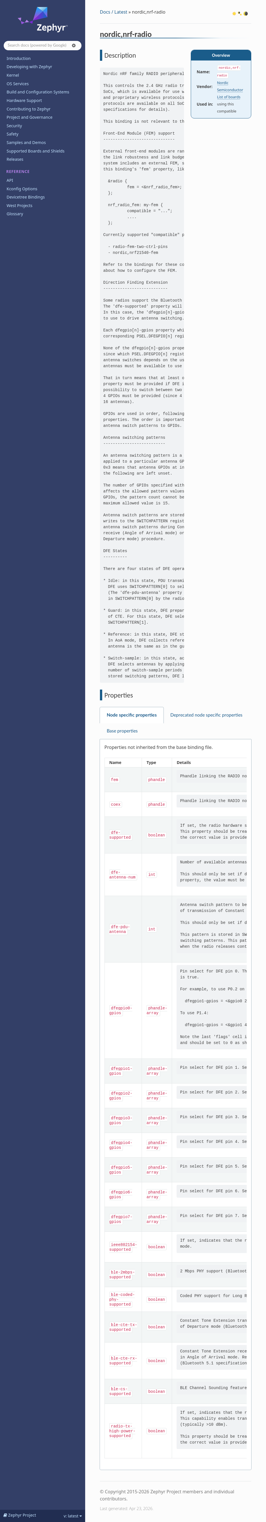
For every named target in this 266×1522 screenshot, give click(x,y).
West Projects (19, 205)
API (10, 180)
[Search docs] (42, 45)
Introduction (19, 58)
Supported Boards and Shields (35, 151)
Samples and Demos (26, 142)
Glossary (15, 213)
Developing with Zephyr (29, 66)
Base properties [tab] (122, 731)
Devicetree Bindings (26, 197)
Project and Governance (29, 117)
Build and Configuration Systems (38, 92)
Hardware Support (24, 100)
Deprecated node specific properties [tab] (206, 715)
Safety (12, 134)
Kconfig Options (22, 188)
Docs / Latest (113, 12)
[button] (74, 45)
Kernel (13, 75)
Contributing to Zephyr (29, 109)
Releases (15, 159)
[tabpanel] (176, 1104)
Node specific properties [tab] (132, 715)
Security (14, 125)
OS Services (18, 83)
